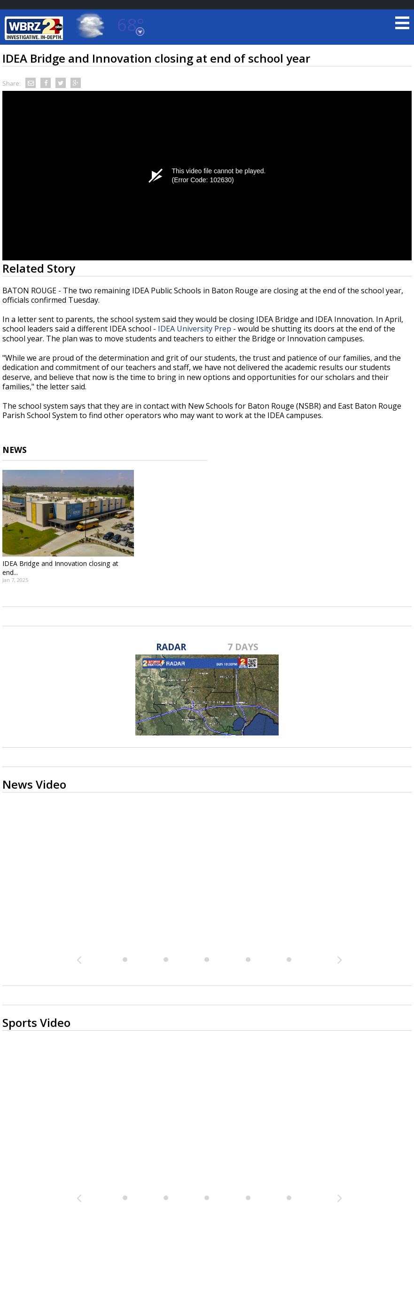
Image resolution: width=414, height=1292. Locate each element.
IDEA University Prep (194, 328)
